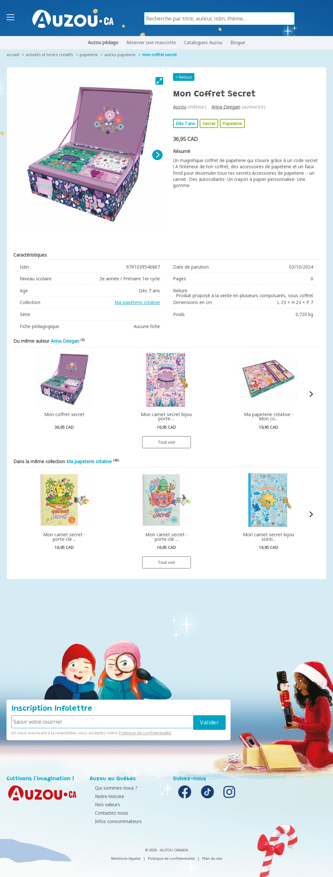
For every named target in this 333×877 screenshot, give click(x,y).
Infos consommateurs (114, 821)
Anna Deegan (225, 107)
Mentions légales (125, 858)
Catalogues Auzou (203, 42)
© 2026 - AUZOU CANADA (166, 849)
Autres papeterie (120, 54)
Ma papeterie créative (137, 302)
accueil (13, 54)
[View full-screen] (159, 81)
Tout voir (166, 442)
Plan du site (212, 858)
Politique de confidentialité (145, 733)
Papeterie (89, 54)
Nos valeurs (103, 804)
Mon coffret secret (159, 54)
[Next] (157, 155)
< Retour (183, 77)
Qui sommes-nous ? (112, 788)
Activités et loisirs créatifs (49, 54)
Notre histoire (106, 796)
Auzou (179, 107)
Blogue (237, 42)
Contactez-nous (108, 813)
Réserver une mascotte (151, 42)
